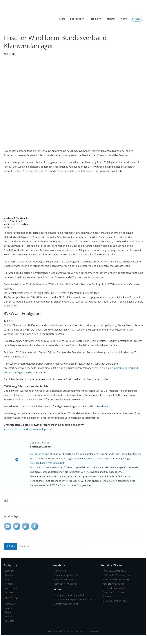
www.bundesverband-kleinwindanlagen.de (28, 429)
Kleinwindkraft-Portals (94, 458)
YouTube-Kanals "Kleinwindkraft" (47, 462)
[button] (70, 595)
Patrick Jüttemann (39, 453)
